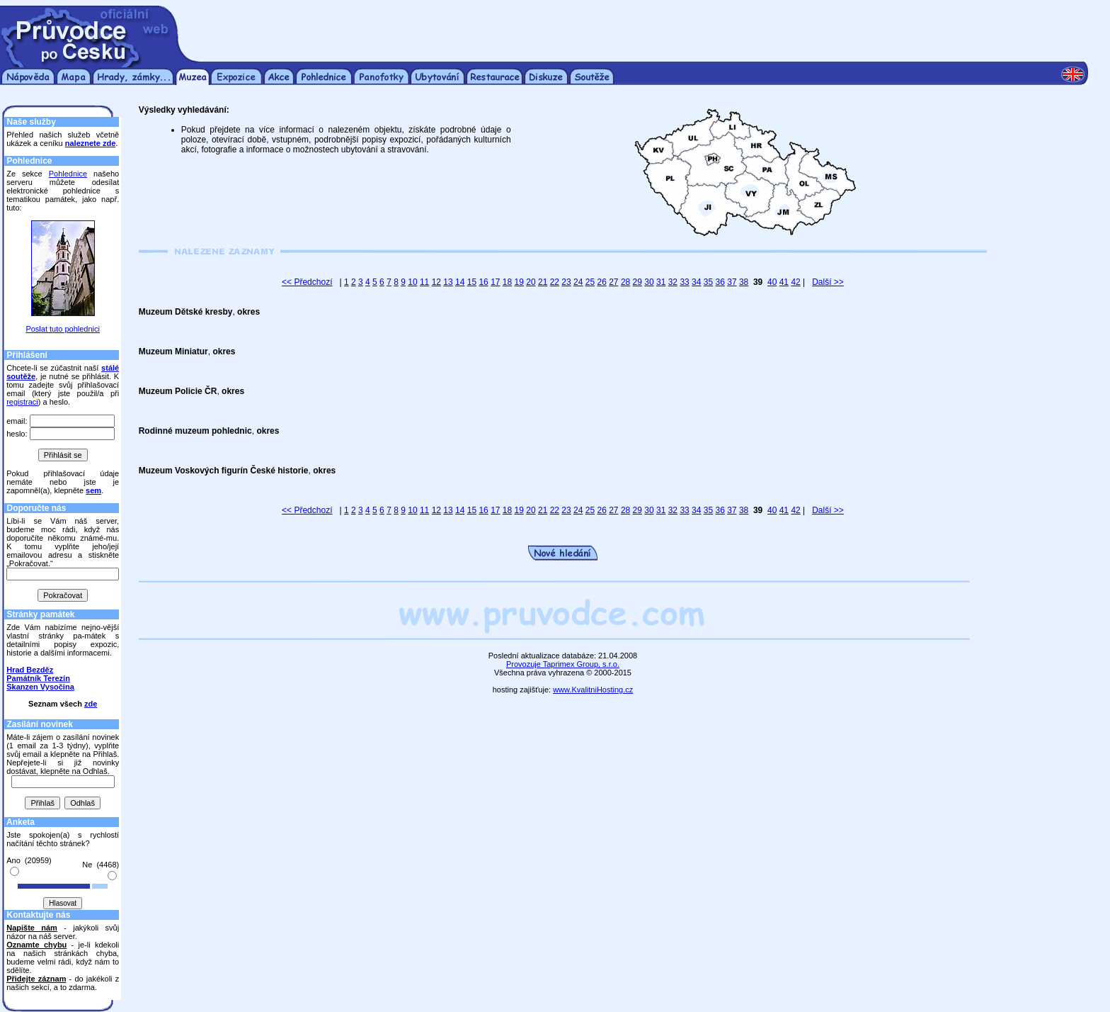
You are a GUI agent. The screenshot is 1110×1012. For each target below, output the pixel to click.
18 (507, 282)
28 (625, 282)
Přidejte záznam (36, 978)
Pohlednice (68, 173)
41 (784, 282)
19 (519, 282)
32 (672, 282)
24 (578, 282)
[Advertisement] (645, 27)
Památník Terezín (38, 678)
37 (731, 282)
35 (708, 282)
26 (601, 282)
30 (648, 282)
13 (447, 282)
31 (660, 282)
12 (436, 282)
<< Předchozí (307, 282)
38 (743, 282)
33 (684, 282)
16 (483, 282)
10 (412, 282)
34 (696, 282)
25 (590, 282)
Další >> (828, 282)
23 (566, 282)
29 (637, 282)
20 (530, 282)
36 (720, 282)
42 (795, 282)
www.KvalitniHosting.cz (593, 689)
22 (554, 282)
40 (772, 282)
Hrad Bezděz (29, 669)
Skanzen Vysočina (40, 686)
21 (542, 282)
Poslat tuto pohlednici (62, 329)
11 (424, 282)
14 (459, 282)
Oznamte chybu (36, 944)
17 (495, 282)
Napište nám (31, 927)
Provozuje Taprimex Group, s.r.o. (562, 664)
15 (471, 282)
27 (613, 282)
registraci (22, 402)
